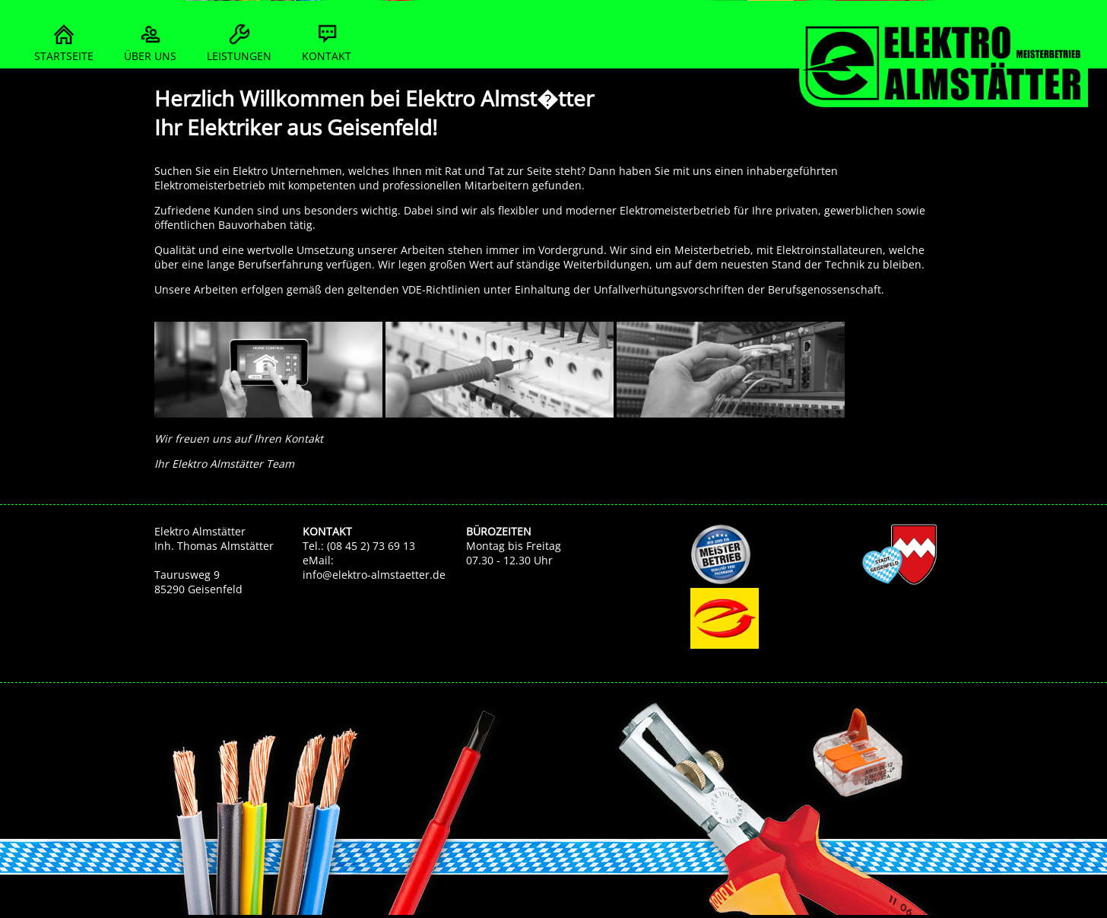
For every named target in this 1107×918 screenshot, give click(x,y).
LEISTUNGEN (239, 41)
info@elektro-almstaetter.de (374, 574)
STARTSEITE (64, 41)
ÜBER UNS (150, 41)
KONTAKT (326, 41)
